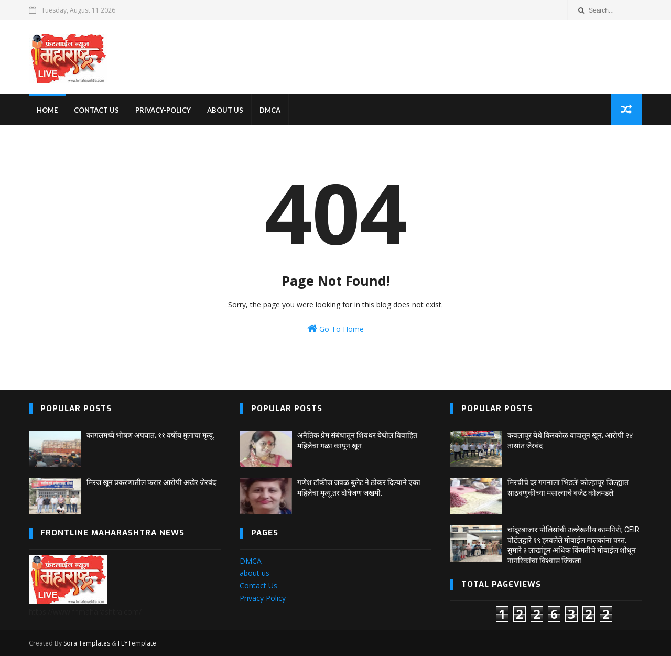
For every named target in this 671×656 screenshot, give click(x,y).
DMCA (269, 110)
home (47, 110)
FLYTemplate (137, 643)
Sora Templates (86, 643)
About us (225, 110)
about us (254, 573)
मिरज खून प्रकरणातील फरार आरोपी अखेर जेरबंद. (152, 482)
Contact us (96, 110)
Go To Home (335, 328)
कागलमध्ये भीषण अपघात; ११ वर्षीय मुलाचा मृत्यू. (150, 435)
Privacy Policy (263, 598)
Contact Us (258, 585)
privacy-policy (163, 110)
